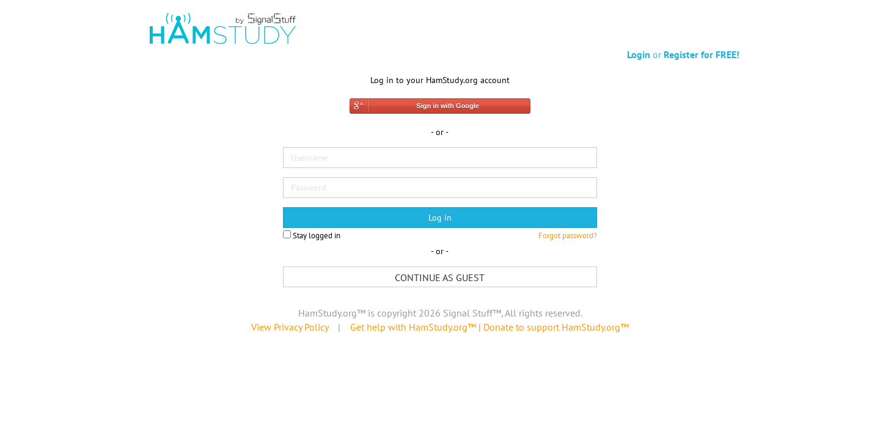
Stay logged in (311, 235)
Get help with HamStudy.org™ (413, 327)
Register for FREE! (701, 54)
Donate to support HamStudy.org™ (556, 327)
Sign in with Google (447, 105)
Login (638, 54)
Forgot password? (567, 235)
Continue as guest (440, 277)
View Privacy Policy (289, 327)
